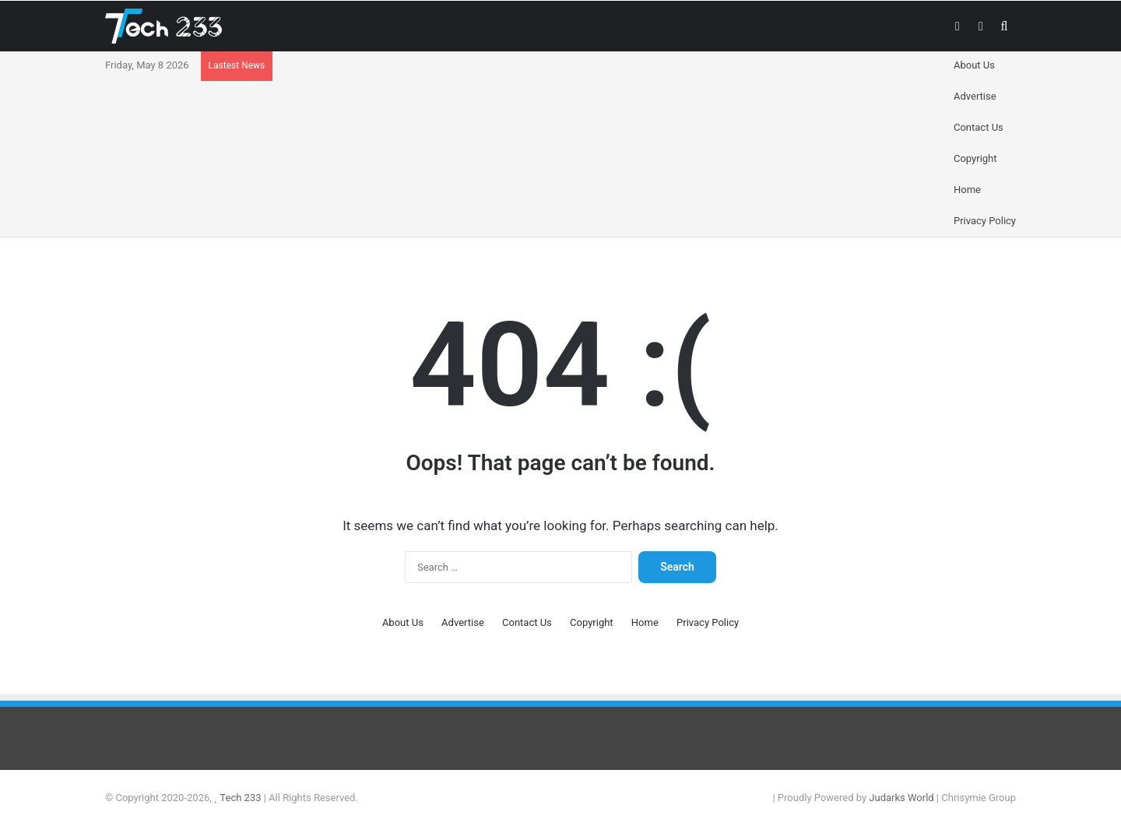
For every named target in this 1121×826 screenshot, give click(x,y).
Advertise (975, 96)
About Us (974, 65)
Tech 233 (240, 797)
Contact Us (978, 127)
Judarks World (903, 797)
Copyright (975, 158)
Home (967, 189)
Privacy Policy (985, 221)
